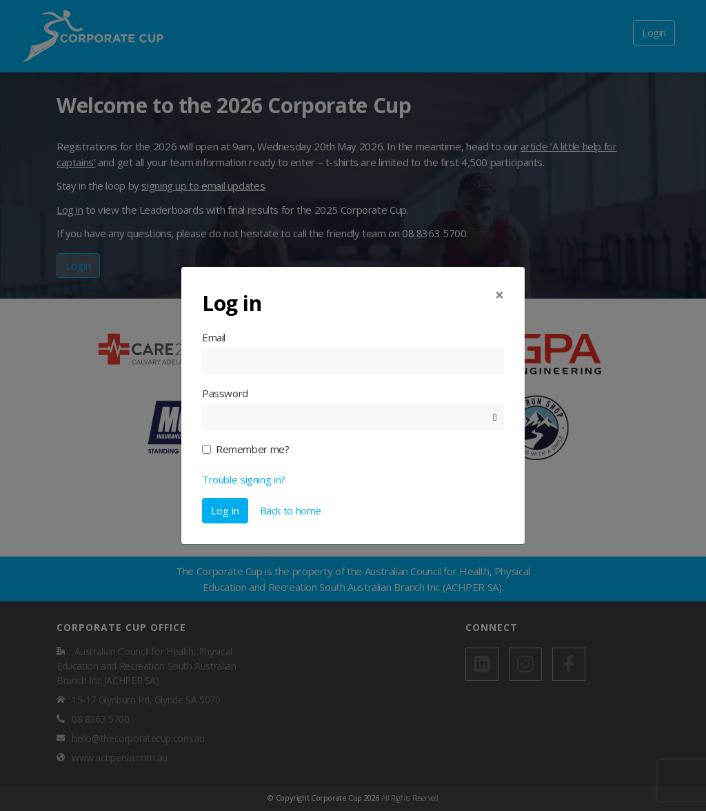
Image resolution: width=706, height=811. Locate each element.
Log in (225, 510)
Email (213, 337)
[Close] (499, 295)
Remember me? (252, 449)
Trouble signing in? (243, 479)
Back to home (290, 510)
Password (225, 393)
